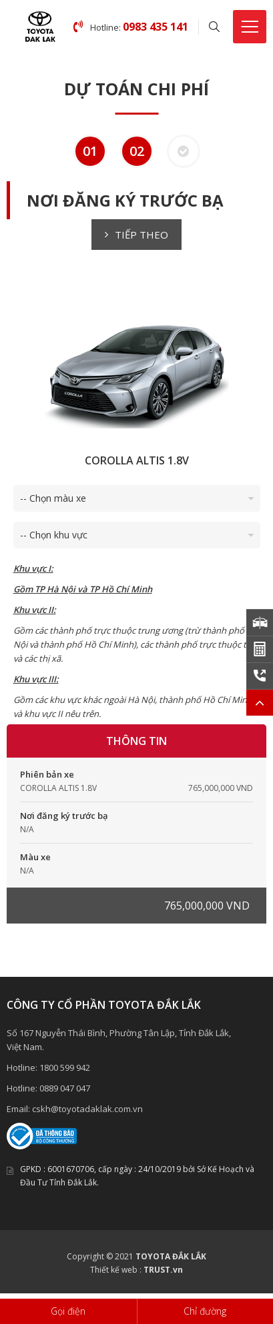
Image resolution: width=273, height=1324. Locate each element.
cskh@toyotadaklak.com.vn (87, 1109)
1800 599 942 (64, 1067)
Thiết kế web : (116, 1269)
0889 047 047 (64, 1088)
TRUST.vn (163, 1269)
